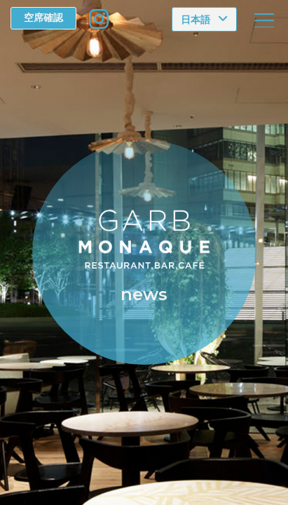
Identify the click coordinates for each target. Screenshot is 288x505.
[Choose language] (204, 19)
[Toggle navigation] (264, 20)
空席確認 (43, 17)
